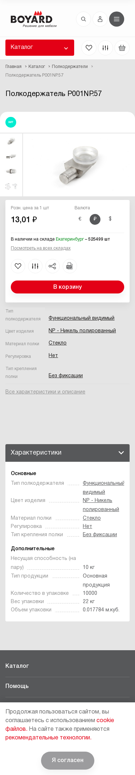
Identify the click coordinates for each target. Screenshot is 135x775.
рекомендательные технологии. (48, 737)
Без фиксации (66, 376)
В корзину (67, 287)
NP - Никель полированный (82, 331)
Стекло (58, 343)
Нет (53, 356)
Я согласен (68, 760)
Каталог (21, 47)
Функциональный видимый (81, 318)
